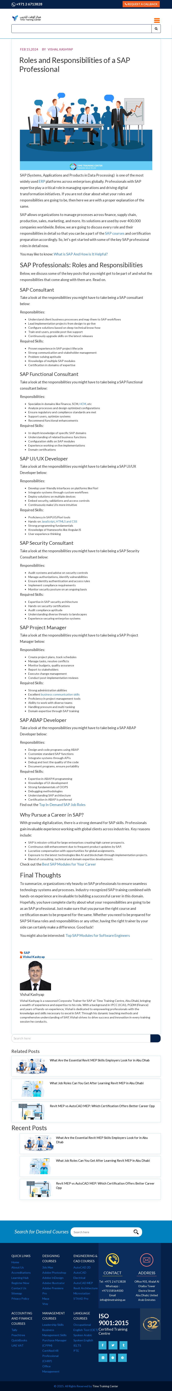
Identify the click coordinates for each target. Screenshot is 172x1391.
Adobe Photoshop (54, 1272)
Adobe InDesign (52, 1277)
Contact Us (18, 1288)
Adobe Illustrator (53, 1283)
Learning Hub (20, 1277)
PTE (76, 1350)
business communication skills (60, 694)
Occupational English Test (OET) (85, 1327)
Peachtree (18, 1335)
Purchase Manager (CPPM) (54, 1342)
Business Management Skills (54, 1332)
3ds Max (47, 1267)
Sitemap (16, 1293)
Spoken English (83, 1340)
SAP (27, 952)
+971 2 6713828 (26, 4)
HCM (82, 404)
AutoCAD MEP (83, 1283)
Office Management (51, 1368)
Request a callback (141, 4)
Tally (14, 1330)
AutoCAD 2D (82, 1267)
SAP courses (114, 233)
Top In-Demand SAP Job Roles (62, 804)
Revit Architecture (85, 1288)
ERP (42, 181)
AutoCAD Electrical (79, 1275)
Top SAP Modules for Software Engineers (98, 935)
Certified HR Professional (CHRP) (50, 1356)
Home (15, 1262)
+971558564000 (112, 1290)
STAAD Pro (80, 1298)
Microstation (81, 1293)
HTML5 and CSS (66, 521)
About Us (17, 1267)
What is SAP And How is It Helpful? (81, 254)
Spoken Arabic (82, 1335)
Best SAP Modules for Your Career (69, 864)
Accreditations (21, 1272)
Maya (45, 1298)
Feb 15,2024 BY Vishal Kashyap (46, 49)
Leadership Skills (53, 1324)
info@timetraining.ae (112, 1299)
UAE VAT (17, 1345)
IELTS (77, 1345)
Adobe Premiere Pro (52, 1290)
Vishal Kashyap (34, 957)
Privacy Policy (20, 1298)
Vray (45, 1303)
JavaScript (48, 521)
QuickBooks (19, 1340)
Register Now (20, 1283)
